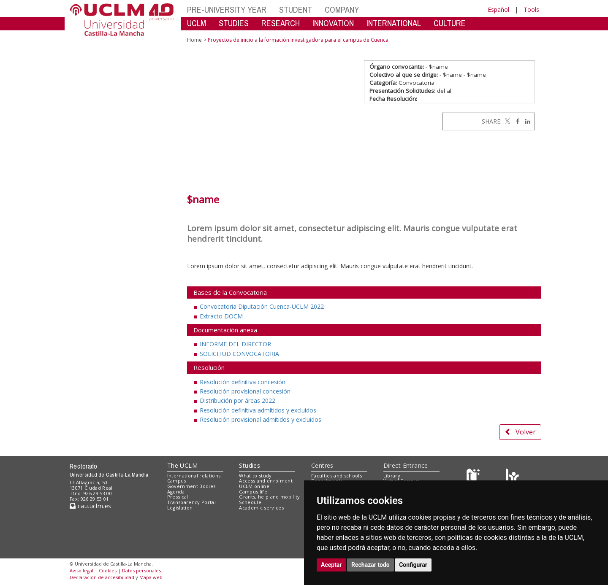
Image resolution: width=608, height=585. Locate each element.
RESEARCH (280, 23)
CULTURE (450, 23)
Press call (178, 496)
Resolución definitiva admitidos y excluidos (258, 410)
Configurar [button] (413, 564)
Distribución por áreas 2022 (237, 400)
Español (498, 9)
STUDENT (295, 9)
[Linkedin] (525, 121)
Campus (176, 480)
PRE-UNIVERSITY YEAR (226, 9)
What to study (255, 475)
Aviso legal (81, 570)
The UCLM (182, 465)
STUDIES (234, 23)
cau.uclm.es (90, 506)
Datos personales (141, 570)
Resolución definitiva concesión (242, 382)
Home (194, 39)
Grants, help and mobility (269, 496)
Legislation (180, 507)
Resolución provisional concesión (245, 391)
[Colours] (512, 477)
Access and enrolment (266, 480)
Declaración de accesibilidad (102, 577)
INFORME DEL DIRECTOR (235, 344)
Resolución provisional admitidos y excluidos (260, 419)
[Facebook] (515, 121)
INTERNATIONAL (393, 23)
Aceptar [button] (331, 564)
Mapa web (151, 577)
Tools (531, 9)
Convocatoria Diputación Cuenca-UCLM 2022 (262, 306)
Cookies (108, 570)
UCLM (196, 23)
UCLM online (254, 486)
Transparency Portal (191, 502)
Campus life (253, 491)
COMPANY (342, 9)
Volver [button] (520, 432)
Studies (249, 465)
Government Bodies (191, 486)
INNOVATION (333, 23)
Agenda (176, 491)
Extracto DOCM (221, 316)
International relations (194, 475)
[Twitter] (506, 121)
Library (391, 475)
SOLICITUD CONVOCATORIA (239, 354)
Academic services (261, 507)
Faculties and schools (336, 475)
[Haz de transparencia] (474, 477)
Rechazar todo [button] (370, 564)
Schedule (250, 502)
